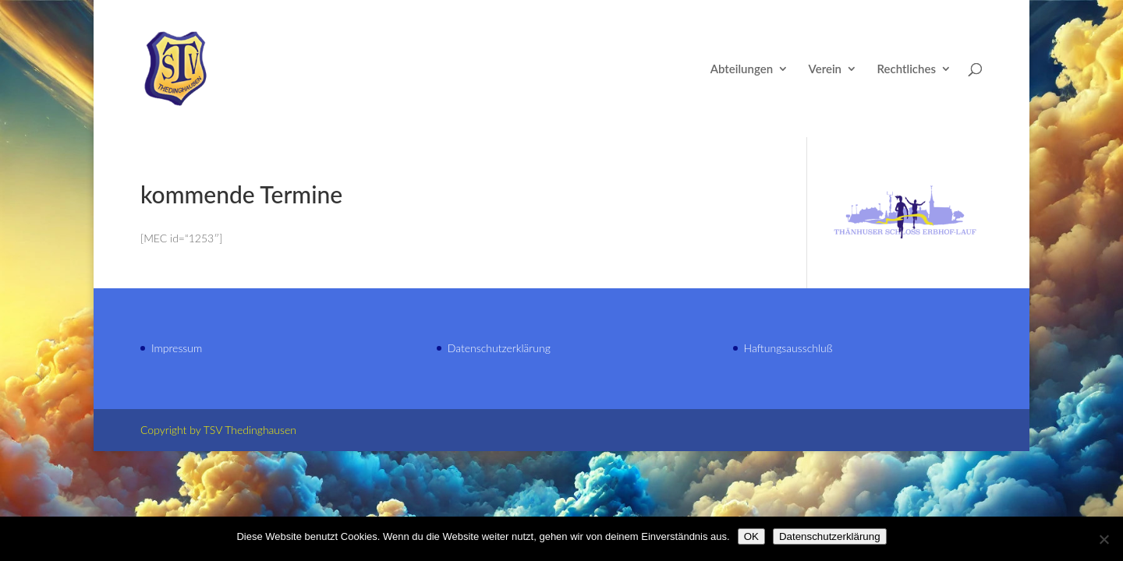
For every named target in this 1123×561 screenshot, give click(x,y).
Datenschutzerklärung (499, 348)
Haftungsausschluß (788, 348)
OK (751, 536)
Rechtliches (906, 69)
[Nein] (1103, 539)
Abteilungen (741, 69)
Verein (825, 69)
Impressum (176, 348)
